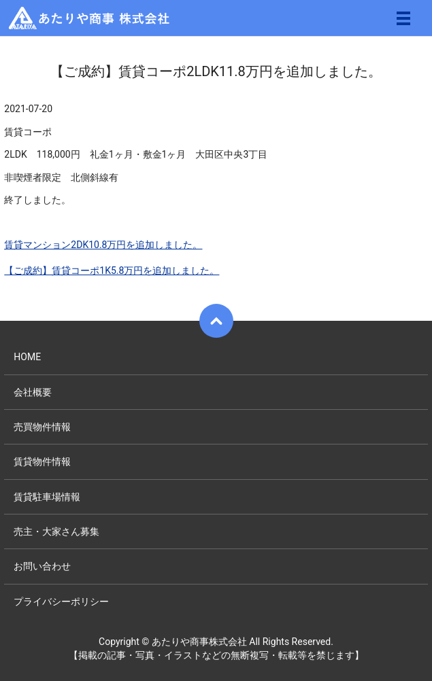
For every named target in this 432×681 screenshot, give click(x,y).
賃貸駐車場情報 (47, 496)
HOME (27, 356)
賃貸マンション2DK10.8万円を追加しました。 (103, 244)
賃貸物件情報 (42, 461)
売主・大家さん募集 (56, 531)
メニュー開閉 (403, 18)
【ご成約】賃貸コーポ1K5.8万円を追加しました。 (111, 270)
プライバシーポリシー (61, 601)
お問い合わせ (42, 566)
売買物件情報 (42, 426)
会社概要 (33, 392)
